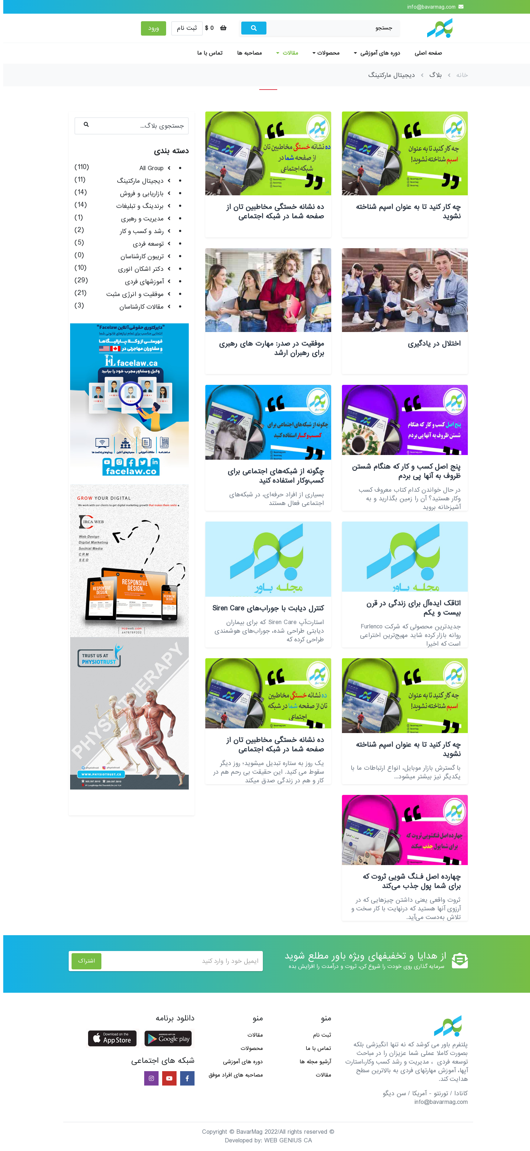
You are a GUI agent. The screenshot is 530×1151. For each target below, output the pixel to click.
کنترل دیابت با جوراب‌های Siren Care (265, 608)
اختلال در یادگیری (431, 344)
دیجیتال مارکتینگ (137, 181)
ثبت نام (184, 28)
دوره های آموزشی (374, 53)
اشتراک (83, 961)
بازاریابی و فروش (138, 194)
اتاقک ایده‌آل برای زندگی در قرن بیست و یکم (410, 608)
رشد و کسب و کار (138, 231)
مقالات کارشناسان (138, 307)
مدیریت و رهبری (139, 219)
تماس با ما (206, 53)
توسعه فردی (145, 244)
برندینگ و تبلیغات (136, 206)
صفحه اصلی (425, 53)
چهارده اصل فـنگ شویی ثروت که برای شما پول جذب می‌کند (408, 881)
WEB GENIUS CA (285, 1141)
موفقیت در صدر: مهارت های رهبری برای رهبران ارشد (268, 348)
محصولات (322, 53)
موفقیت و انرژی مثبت (131, 294)
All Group (148, 168)
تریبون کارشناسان (138, 256)
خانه (459, 75)
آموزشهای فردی (141, 282)
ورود (150, 28)
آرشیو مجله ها (312, 1061)
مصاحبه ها (246, 53)
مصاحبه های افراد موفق (232, 1075)
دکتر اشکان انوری (137, 269)
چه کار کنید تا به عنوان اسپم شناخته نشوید (405, 212)
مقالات (284, 53)
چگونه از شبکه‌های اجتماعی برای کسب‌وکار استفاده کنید (272, 476)
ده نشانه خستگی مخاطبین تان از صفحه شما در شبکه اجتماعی (272, 212)
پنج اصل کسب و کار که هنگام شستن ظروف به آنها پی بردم (403, 471)
